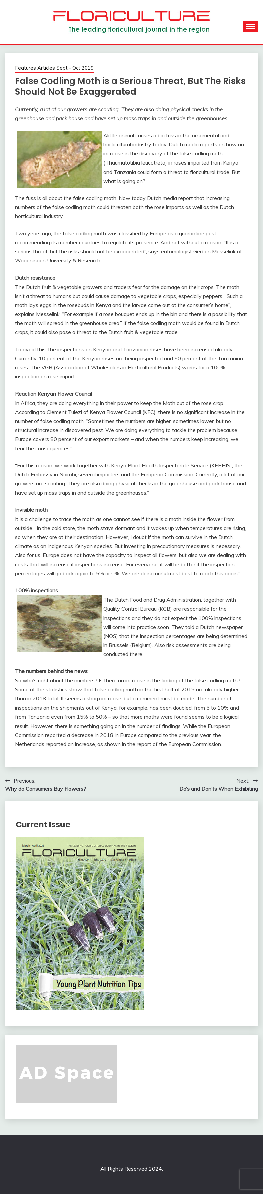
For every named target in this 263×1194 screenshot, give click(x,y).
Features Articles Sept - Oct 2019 (54, 68)
